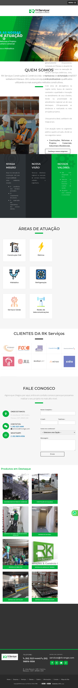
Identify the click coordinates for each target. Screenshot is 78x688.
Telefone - (61, 419)
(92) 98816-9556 (18, 436)
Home (8, 679)
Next (73, 38)
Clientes (31, 679)
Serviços (23, 679)
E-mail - (43, 419)
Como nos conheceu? (48, 428)
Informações (47, 679)
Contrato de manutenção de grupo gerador (15, 534)
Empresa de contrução (15, 600)
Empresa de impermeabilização (44, 600)
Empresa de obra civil (15, 567)
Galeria (38, 679)
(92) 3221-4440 (17, 426)
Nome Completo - (47, 409)
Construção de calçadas (45, 502)
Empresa (15, 679)
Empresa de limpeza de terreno (45, 567)
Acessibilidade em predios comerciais (15, 502)
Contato (56, 679)
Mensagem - (45, 438)
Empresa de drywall (44, 534)
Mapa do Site (65, 679)
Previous (4, 38)
